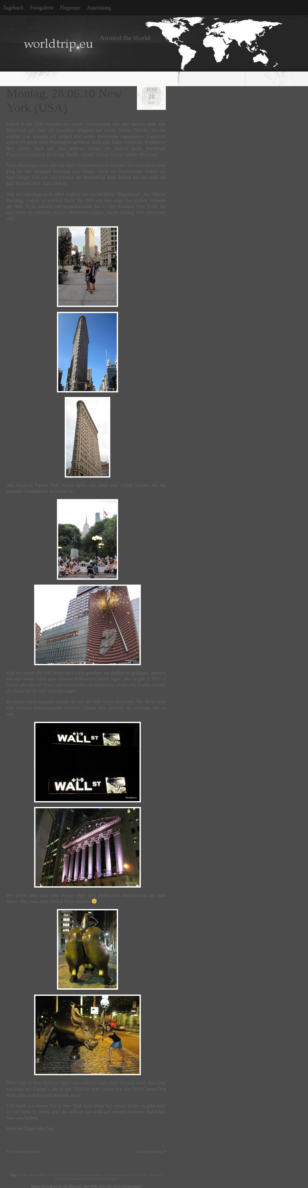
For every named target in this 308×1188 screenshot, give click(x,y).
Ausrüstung (99, 7)
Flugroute (70, 7)
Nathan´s (155, 1175)
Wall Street (110, 1179)
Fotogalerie (42, 7)
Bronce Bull (37, 1175)
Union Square (81, 1179)
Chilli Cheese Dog (61, 1175)
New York (61, 1179)
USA (96, 1179)
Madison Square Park (119, 1175)
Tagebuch (13, 7)
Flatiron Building (89, 1175)
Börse (23, 1175)
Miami (142, 1175)
